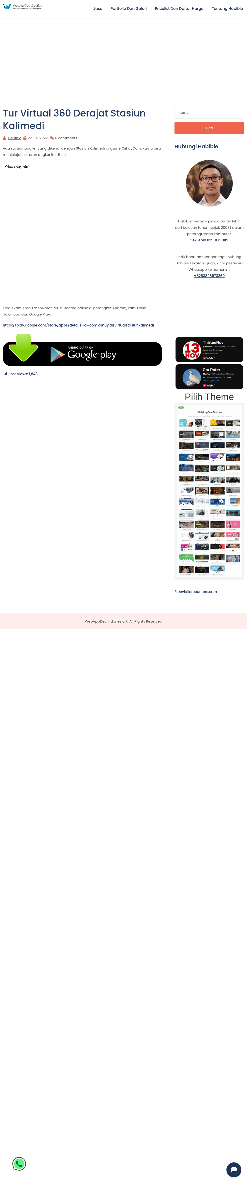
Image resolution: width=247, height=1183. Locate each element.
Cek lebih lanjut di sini (209, 240)
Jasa (97, 8)
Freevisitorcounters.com (195, 591)
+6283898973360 (209, 275)
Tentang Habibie (227, 8)
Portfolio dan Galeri (129, 8)
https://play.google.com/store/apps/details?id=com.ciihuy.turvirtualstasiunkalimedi (78, 325)
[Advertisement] (123, 53)
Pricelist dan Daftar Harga (179, 8)
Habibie (14, 137)
